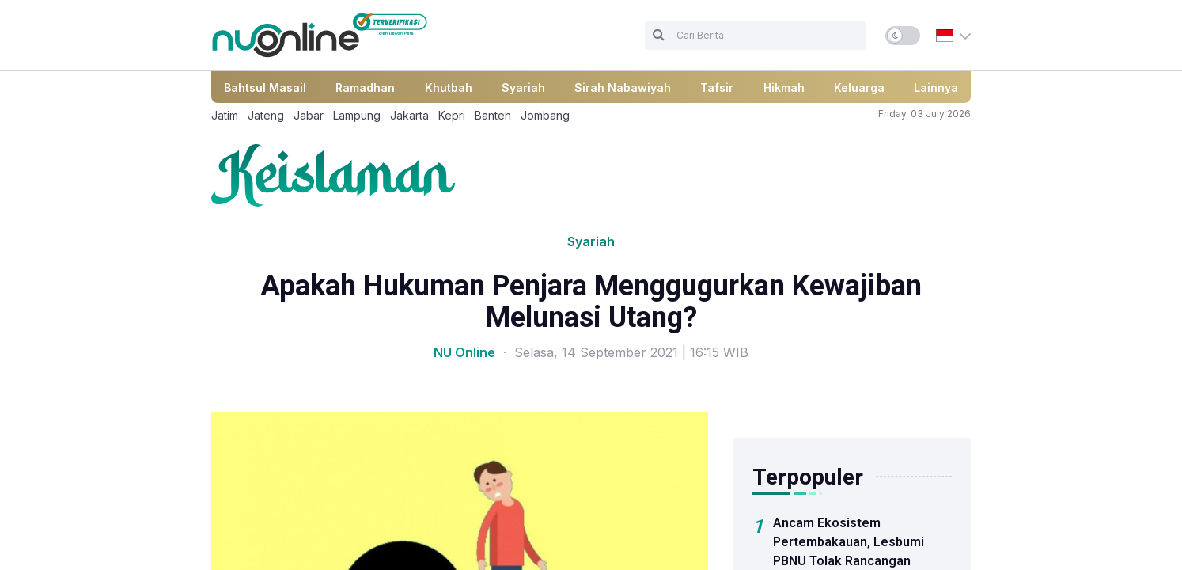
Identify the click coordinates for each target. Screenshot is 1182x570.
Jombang (545, 115)
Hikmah (784, 87)
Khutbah (448, 87)
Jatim (224, 115)
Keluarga (859, 87)
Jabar (309, 115)
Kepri (451, 115)
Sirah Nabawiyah (622, 87)
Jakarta (409, 115)
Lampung (357, 115)
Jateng (266, 115)
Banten (493, 115)
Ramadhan (365, 87)
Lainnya (936, 87)
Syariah (523, 87)
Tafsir (716, 87)
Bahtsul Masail (265, 87)
